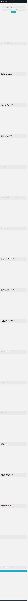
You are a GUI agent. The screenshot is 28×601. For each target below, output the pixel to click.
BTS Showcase (17, 7)
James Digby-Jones (5, 136)
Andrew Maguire (4, 444)
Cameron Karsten (5, 352)
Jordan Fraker (4, 259)
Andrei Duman (4, 321)
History (23, 7)
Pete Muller (4, 228)
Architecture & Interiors (9, 7)
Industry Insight (4, 9)
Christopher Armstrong (6, 74)
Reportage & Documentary (20, 9)
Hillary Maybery (4, 506)
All (3, 7)
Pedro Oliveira (4, 413)
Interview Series (11, 9)
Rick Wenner (4, 167)
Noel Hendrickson (5, 290)
